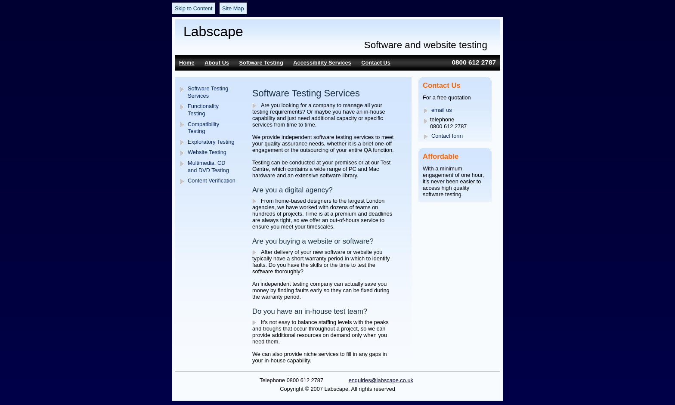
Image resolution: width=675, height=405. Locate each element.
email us (441, 110)
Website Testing (207, 152)
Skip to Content (194, 8)
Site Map (233, 8)
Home (187, 62)
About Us (216, 62)
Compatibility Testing (203, 128)
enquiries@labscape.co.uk (381, 380)
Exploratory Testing (211, 142)
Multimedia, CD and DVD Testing (208, 166)
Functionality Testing (203, 110)
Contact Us (375, 62)
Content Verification (211, 180)
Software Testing (261, 62)
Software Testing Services (208, 92)
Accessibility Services (322, 62)
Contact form (447, 136)
